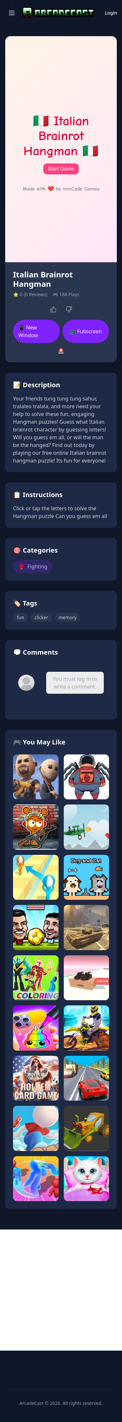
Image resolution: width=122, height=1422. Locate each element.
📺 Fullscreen (85, 331)
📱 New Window (28, 331)
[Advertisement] (61, 1290)
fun (20, 617)
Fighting (32, 566)
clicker (41, 617)
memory (67, 617)
